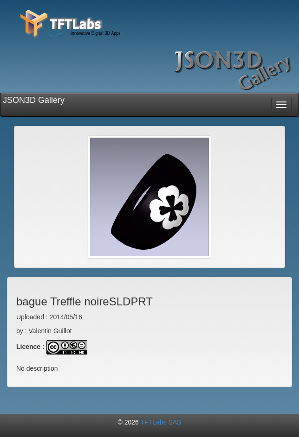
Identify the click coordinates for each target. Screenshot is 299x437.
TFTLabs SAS (161, 422)
